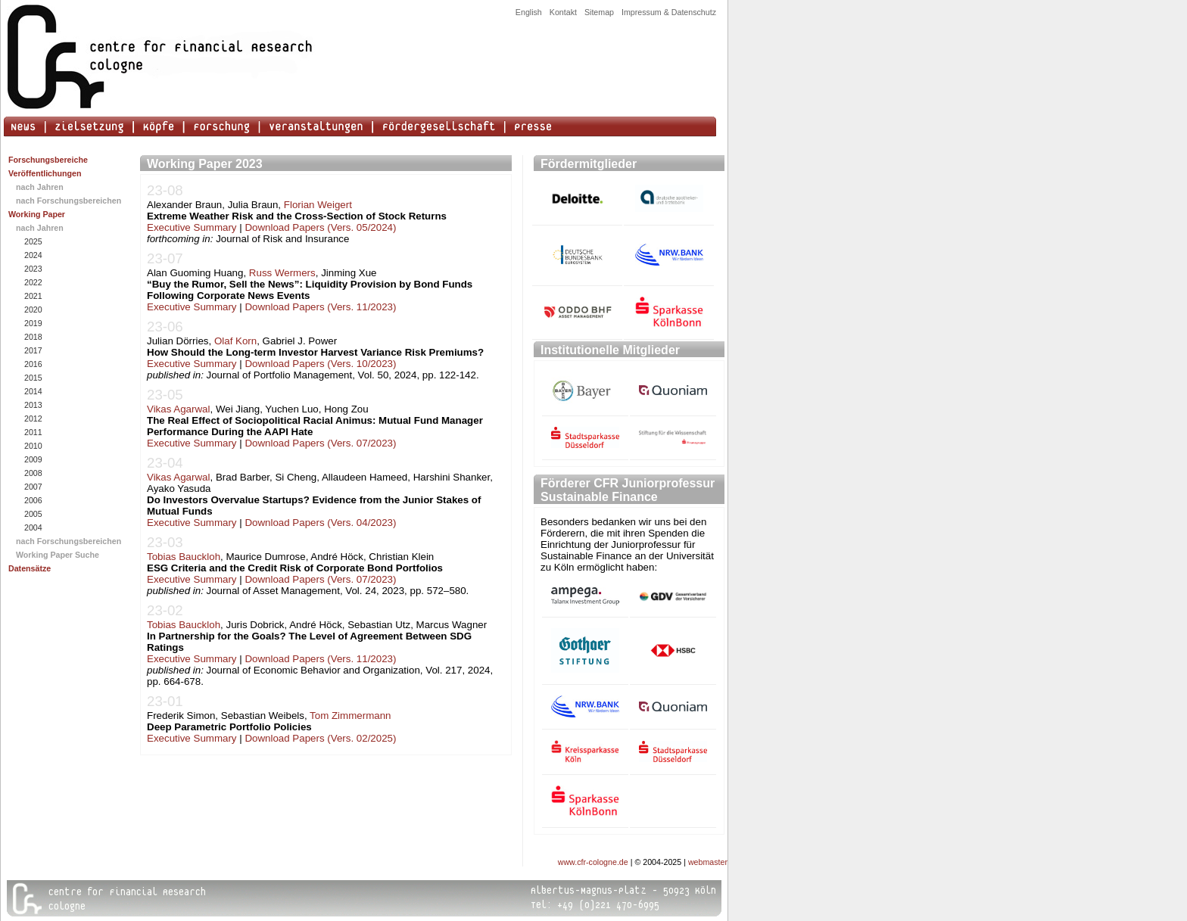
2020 (32, 309)
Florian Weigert (318, 204)
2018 (32, 336)
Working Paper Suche (57, 554)
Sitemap (599, 12)
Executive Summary (192, 227)
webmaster (707, 862)
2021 (32, 295)
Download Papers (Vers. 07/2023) (320, 443)
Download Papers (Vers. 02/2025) (320, 738)
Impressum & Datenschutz (669, 12)
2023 (32, 268)
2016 (32, 364)
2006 (32, 500)
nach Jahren (40, 186)
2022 (32, 282)
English (529, 12)
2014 (32, 391)
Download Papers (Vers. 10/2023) (320, 363)
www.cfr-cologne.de (593, 862)
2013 (32, 404)
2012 (32, 418)
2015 (32, 377)
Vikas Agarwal (178, 409)
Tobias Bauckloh (183, 556)
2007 (32, 486)
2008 (32, 473)
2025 (32, 241)
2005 (32, 513)
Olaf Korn (235, 341)
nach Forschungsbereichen (68, 200)
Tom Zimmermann (350, 715)
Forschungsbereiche (48, 159)
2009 (32, 459)
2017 (32, 350)
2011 (32, 432)
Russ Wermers (282, 272)
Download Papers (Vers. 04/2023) (320, 522)
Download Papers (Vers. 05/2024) (320, 227)
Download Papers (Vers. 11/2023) (320, 307)
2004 (32, 527)
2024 (32, 255)
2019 (32, 323)
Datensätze (29, 568)
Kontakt (563, 12)
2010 (32, 445)
